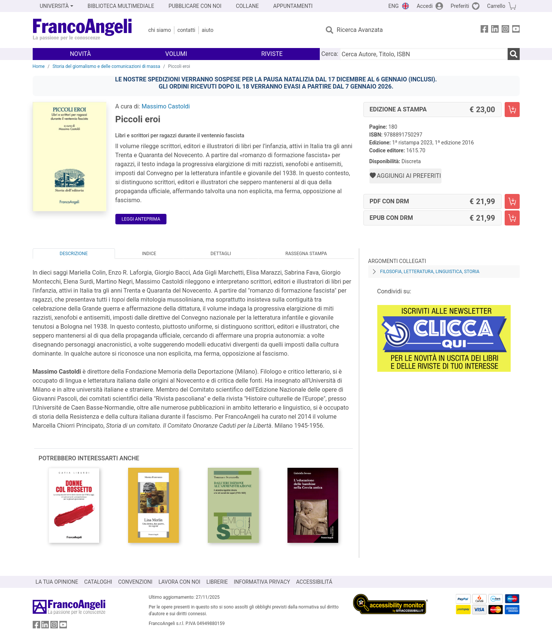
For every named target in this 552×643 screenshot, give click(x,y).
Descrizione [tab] (74, 253)
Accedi (425, 6)
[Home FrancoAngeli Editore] (82, 30)
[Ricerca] (514, 54)
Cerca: (329, 53)
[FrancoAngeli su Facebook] (484, 30)
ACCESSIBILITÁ (314, 582)
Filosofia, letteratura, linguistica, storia (429, 271)
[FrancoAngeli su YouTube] (516, 30)
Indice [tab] (149, 253)
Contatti (186, 30)
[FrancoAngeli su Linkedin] (495, 30)
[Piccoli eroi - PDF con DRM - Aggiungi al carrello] (512, 201)
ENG (394, 6)
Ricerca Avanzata (360, 29)
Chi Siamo (159, 30)
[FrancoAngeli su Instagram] (505, 30)
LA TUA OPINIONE (57, 582)
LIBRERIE (217, 582)
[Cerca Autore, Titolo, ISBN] (423, 54)
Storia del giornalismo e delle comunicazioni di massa (106, 66)
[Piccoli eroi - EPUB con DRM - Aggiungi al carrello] (512, 217)
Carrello (496, 6)
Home (39, 66)
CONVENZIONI (135, 582)
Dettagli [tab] (220, 253)
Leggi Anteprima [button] (141, 219)
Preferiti (460, 6)
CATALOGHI (98, 582)
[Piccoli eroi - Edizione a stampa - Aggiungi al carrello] (512, 109)
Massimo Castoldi (166, 106)
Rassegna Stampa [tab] (306, 253)
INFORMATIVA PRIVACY (262, 582)
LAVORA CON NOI (180, 582)
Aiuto (207, 30)
